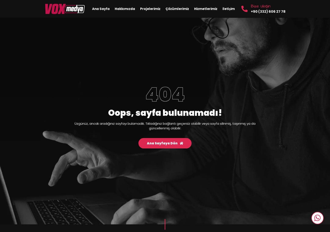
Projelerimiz (150, 9)
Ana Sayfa (101, 9)
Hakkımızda (125, 9)
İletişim (228, 9)
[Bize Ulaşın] (244, 9)
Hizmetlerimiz (205, 9)
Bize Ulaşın (261, 6)
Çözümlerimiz (177, 9)
